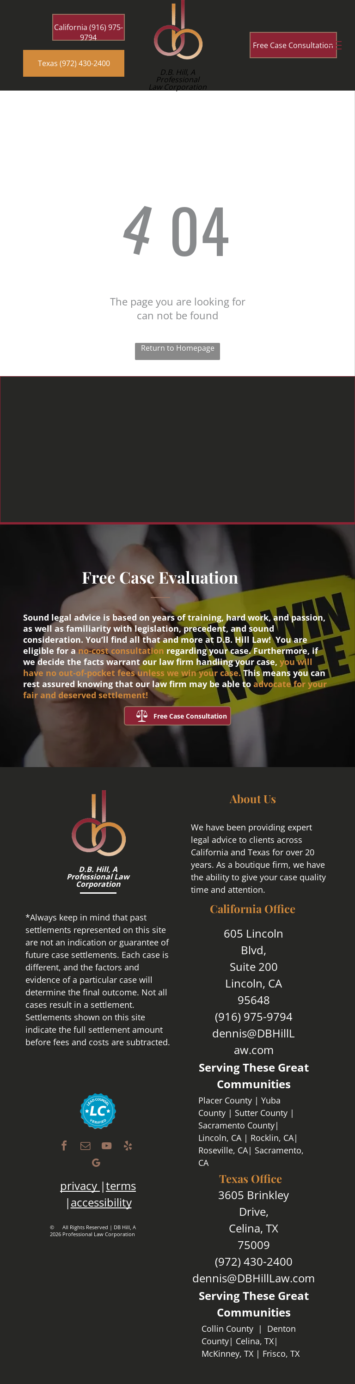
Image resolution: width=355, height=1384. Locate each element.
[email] (85, 1147)
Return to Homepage (177, 348)
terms (121, 1185)
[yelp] (127, 1147)
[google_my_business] (95, 1164)
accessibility (101, 1202)
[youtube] (106, 1147)
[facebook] (63, 1147)
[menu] (335, 45)
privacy (78, 1185)
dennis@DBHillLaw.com (253, 1278)
